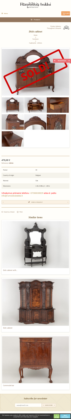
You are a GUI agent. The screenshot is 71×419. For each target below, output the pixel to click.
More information (65, 416)
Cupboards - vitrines (35, 43)
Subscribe (49, 405)
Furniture (35, 39)
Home (35, 35)
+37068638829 (36, 193)
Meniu (6, 13)
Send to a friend (9, 212)
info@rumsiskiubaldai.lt (12, 196)
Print (21, 212)
